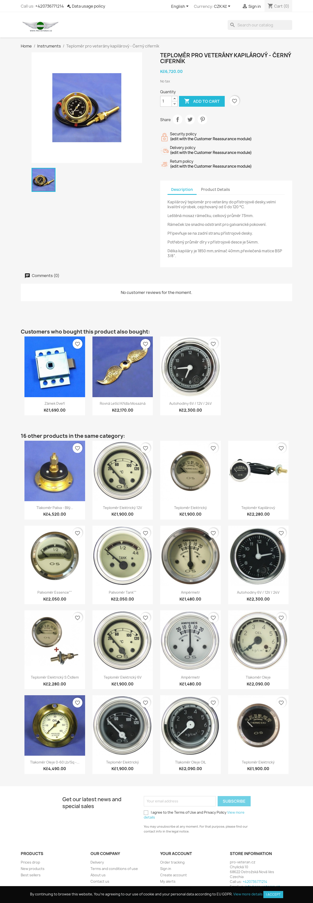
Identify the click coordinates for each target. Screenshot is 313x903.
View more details (248, 894)
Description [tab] (182, 189)
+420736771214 (49, 6)
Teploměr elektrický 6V (123, 677)
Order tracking (172, 862)
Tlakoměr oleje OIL (190, 762)
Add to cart (202, 101)
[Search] (260, 25)
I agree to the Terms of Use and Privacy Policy (194, 815)
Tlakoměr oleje (258, 677)
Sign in (165, 868)
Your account (176, 853)
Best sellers (31, 875)
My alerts (168, 881)
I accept (273, 894)
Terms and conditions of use (114, 868)
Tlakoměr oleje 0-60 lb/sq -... (54, 762)
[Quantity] (166, 101)
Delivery (97, 862)
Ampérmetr (190, 592)
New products (33, 868)
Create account (173, 875)
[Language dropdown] (180, 7)
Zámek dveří (55, 403)
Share (177, 119)
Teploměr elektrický (190, 507)
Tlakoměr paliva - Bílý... (54, 507)
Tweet (190, 119)
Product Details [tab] (215, 189)
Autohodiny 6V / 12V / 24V (190, 403)
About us (98, 875)
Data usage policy (88, 6)
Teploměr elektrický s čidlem (55, 677)
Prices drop (30, 862)
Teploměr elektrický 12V (122, 507)
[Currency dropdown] (223, 7)
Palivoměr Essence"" (54, 592)
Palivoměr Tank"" (122, 592)
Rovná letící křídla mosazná (122, 403)
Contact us (99, 881)
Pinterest (202, 119)
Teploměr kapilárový (258, 507)
